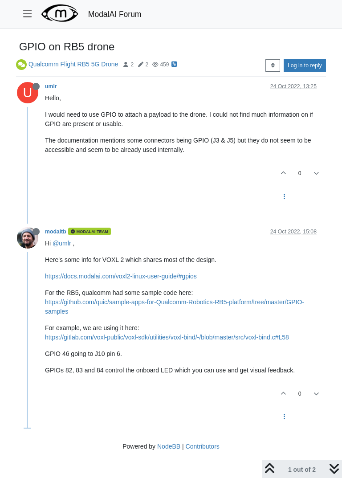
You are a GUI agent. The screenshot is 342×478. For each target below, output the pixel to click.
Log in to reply (305, 65)
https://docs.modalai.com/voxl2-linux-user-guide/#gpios (121, 276)
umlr (51, 86)
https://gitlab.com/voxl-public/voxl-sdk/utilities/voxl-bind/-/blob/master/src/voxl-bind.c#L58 (167, 337)
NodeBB (168, 446)
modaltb (55, 232)
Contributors (203, 446)
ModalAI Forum (115, 14)
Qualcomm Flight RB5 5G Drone (73, 64)
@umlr (62, 243)
